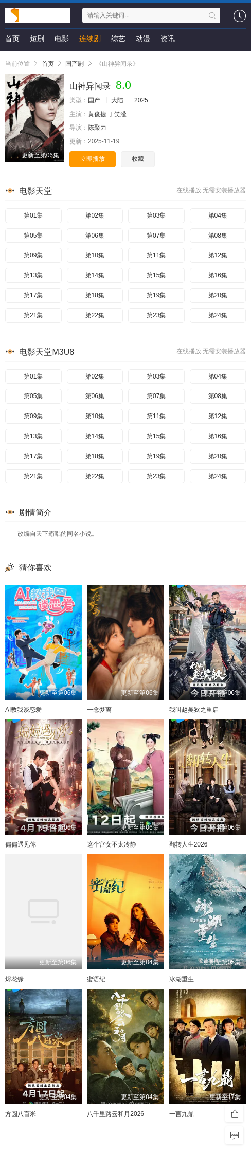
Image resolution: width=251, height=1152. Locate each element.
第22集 (94, 315)
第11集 (156, 255)
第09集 (33, 255)
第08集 (217, 235)
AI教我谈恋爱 (23, 709)
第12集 (217, 255)
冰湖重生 (181, 979)
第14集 (94, 275)
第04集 (217, 215)
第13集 (33, 275)
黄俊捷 (97, 114)
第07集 (156, 235)
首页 (12, 38)
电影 (62, 38)
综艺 (118, 38)
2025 (141, 100)
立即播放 (92, 159)
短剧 (37, 38)
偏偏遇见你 (20, 844)
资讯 (167, 38)
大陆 (117, 100)
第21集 (33, 315)
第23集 (156, 315)
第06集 (94, 235)
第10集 (94, 255)
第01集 (33, 215)
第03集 (156, 215)
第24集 (217, 315)
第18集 (94, 295)
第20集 (217, 295)
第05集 (33, 235)
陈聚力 (97, 127)
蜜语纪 (96, 979)
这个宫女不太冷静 (111, 844)
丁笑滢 (117, 114)
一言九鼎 (181, 1114)
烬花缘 (14, 979)
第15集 (156, 275)
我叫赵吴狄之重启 (194, 709)
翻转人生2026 (188, 844)
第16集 (217, 275)
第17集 (33, 295)
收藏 (138, 159)
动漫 (143, 38)
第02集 (94, 215)
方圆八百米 (20, 1114)
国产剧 (74, 63)
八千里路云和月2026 (115, 1114)
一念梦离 (99, 709)
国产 (94, 100)
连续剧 (90, 38)
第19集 (156, 295)
